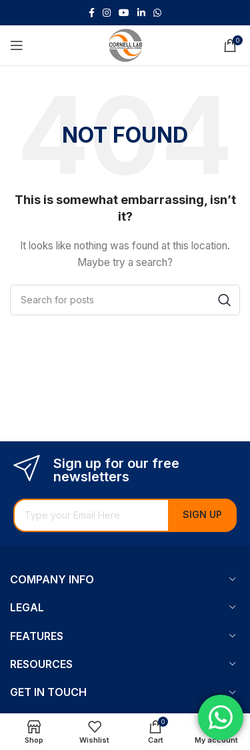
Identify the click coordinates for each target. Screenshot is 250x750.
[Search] (125, 300)
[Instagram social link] (107, 13)
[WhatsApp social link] (157, 13)
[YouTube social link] (124, 13)
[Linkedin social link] (141, 13)
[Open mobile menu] (16, 45)
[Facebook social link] (92, 13)
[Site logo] (125, 44)
